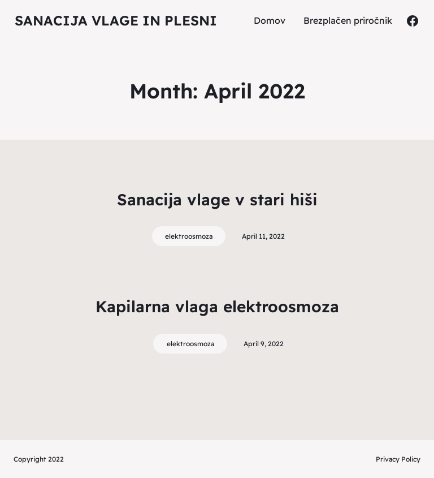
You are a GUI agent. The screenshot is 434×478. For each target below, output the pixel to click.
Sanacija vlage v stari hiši (217, 199)
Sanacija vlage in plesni (116, 20)
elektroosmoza (188, 236)
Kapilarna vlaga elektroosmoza (217, 306)
